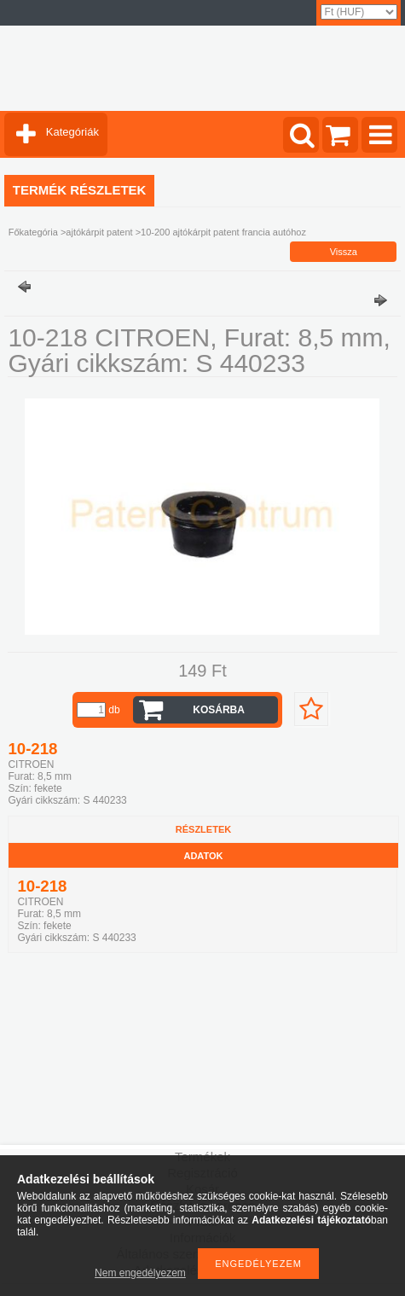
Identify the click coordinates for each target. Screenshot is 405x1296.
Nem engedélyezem (140, 1273)
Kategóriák (72, 131)
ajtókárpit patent (99, 232)
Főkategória (33, 232)
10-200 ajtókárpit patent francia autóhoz (223, 232)
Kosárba (219, 710)
